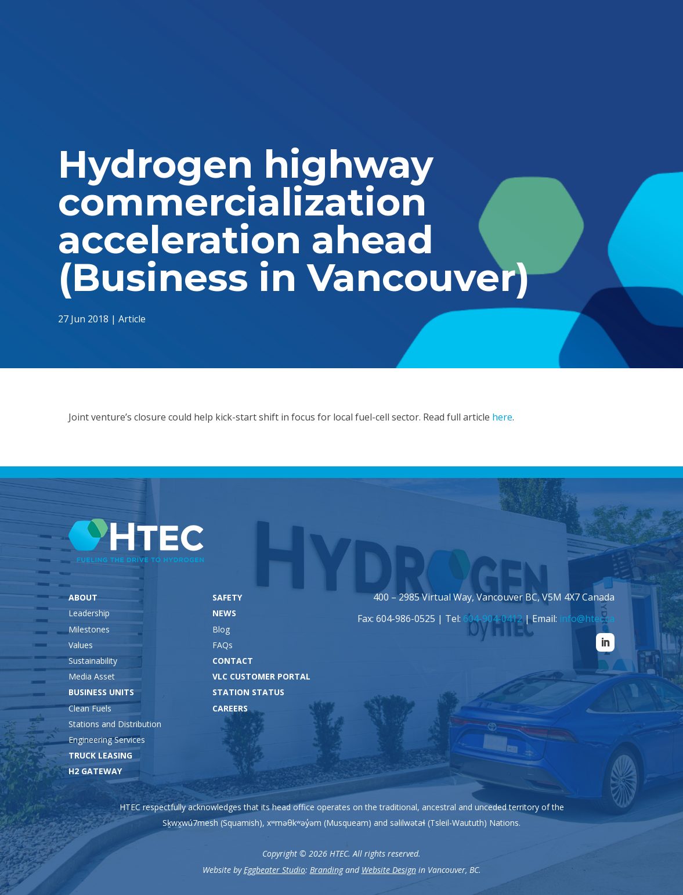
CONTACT (232, 660)
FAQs (222, 644)
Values (80, 644)
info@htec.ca (587, 618)
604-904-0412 (492, 618)
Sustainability (92, 660)
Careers (638, 27)
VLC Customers (552, 27)
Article (134, 317)
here (502, 417)
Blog (221, 629)
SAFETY (227, 597)
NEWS (224, 613)
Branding (326, 869)
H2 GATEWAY (95, 771)
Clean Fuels (89, 708)
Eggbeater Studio (274, 869)
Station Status (451, 27)
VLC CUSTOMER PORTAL (261, 676)
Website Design (389, 869)
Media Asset (91, 676)
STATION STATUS (248, 692)
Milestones (89, 629)
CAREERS (230, 708)
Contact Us (564, 683)
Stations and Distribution (114, 723)
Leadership (89, 613)
